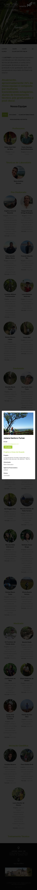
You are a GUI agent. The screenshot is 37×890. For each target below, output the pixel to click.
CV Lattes (8, 447)
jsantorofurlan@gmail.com (11, 444)
